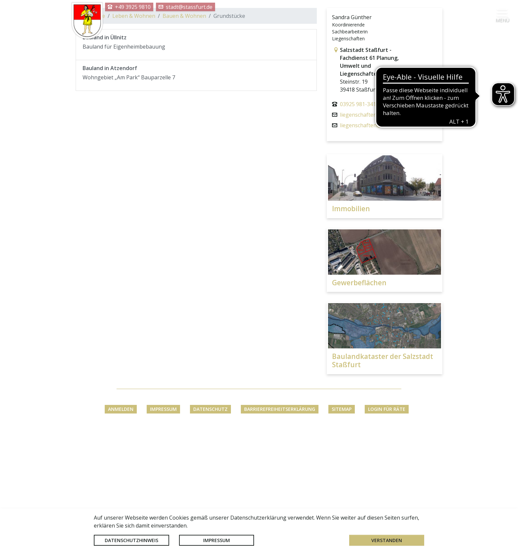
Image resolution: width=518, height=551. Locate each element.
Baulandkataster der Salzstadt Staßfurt (382, 482)
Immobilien (351, 330)
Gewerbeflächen (359, 404)
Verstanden (386, 540)
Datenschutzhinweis (131, 540)
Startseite (93, 137)
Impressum (216, 540)
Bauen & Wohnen (184, 137)
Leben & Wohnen (133, 137)
